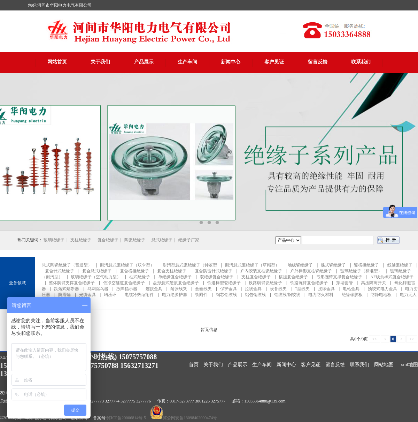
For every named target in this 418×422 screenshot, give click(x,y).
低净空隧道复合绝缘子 (124, 282)
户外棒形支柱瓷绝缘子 (311, 271)
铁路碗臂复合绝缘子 (309, 282)
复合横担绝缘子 (134, 271)
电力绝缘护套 (174, 294)
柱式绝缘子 (139, 276)
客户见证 (274, 62)
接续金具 (326, 288)
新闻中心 (230, 62)
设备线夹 (278, 288)
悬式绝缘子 (162, 240)
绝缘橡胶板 (352, 294)
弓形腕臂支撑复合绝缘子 (339, 276)
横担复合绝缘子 (293, 276)
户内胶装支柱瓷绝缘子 (261, 271)
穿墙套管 (344, 282)
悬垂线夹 (203, 288)
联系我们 (361, 62)
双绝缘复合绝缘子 (216, 276)
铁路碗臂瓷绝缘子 (265, 282)
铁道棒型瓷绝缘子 (224, 282)
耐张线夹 (178, 288)
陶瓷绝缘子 (134, 240)
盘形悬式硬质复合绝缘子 (176, 282)
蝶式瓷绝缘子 (333, 265)
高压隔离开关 (373, 282)
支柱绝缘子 (80, 240)
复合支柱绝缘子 (171, 271)
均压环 (110, 294)
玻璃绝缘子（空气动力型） (96, 276)
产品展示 (144, 62)
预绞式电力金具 (382, 288)
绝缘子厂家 (188, 240)
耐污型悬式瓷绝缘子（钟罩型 (190, 265)
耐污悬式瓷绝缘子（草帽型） (252, 265)
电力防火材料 (320, 294)
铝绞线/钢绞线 (287, 294)
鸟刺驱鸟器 (97, 288)
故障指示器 (126, 288)
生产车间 (187, 62)
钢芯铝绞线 (226, 294)
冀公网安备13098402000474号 (190, 417)
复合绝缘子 (108, 240)
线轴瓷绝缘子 (399, 265)
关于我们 (100, 62)
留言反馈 (317, 62)
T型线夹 (302, 288)
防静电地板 (381, 294)
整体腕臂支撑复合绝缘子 (72, 282)
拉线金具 (253, 288)
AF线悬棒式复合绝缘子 (391, 276)
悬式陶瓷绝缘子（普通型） (67, 265)
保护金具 (228, 288)
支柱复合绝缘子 (256, 276)
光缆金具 (87, 294)
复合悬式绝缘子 (96, 271)
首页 (194, 364)
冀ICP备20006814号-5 (126, 417)
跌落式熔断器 (66, 288)
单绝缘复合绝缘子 (175, 276)
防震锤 (64, 294)
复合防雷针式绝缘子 (213, 271)
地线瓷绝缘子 (300, 265)
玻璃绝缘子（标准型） (361, 271)
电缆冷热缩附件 (139, 294)
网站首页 (57, 62)
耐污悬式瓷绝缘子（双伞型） (127, 265)
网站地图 (384, 364)
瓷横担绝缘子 (366, 265)
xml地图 (409, 364)
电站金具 (351, 288)
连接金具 (154, 288)
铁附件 (201, 294)
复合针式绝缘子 (59, 271)
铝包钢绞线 (255, 294)
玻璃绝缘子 (54, 240)
